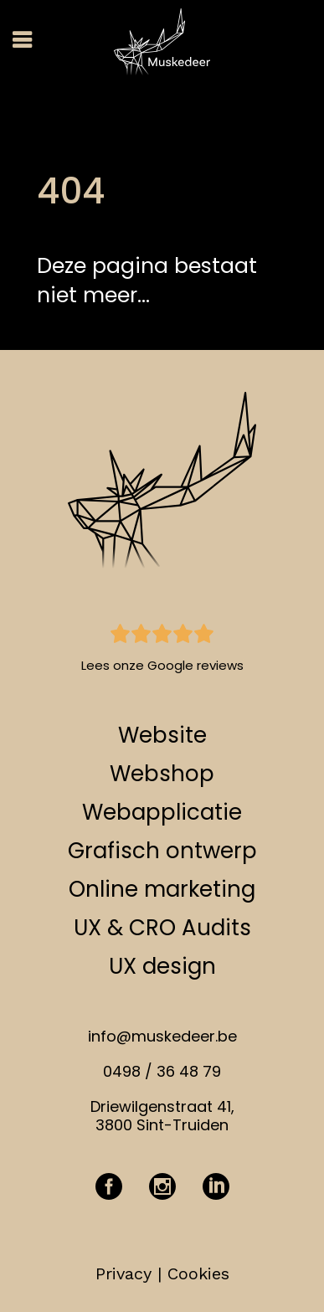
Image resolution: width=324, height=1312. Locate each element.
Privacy (123, 1273)
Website (162, 735)
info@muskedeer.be (162, 1036)
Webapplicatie (162, 812)
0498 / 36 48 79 (162, 1071)
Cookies (198, 1273)
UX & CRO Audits (162, 928)
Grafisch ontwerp (162, 851)
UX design (162, 966)
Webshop (162, 774)
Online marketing (162, 889)
